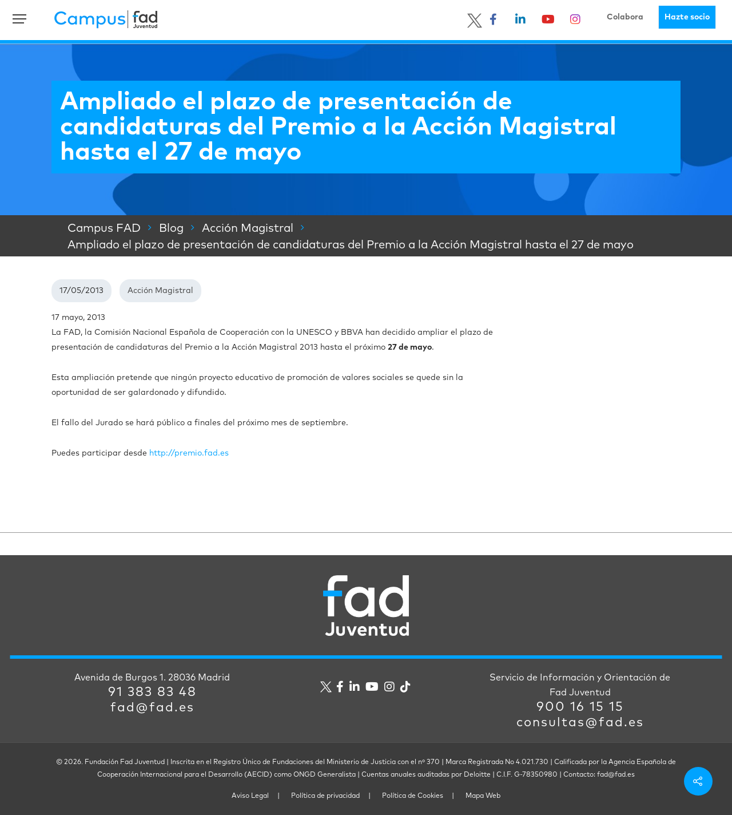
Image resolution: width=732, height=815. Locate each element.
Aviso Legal (250, 796)
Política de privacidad (325, 796)
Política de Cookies (412, 796)
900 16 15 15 (580, 707)
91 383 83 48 (152, 692)
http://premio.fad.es (189, 453)
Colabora (625, 17)
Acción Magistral (160, 291)
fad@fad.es (152, 708)
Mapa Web (483, 796)
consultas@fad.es (580, 723)
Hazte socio (687, 17)
